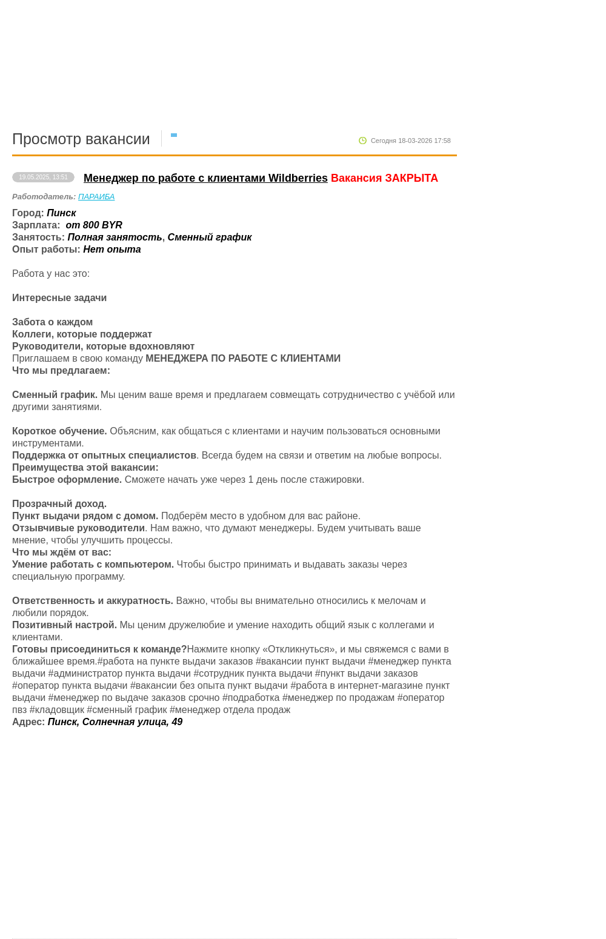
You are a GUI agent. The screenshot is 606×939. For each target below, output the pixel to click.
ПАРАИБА (96, 196)
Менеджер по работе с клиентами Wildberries (206, 178)
